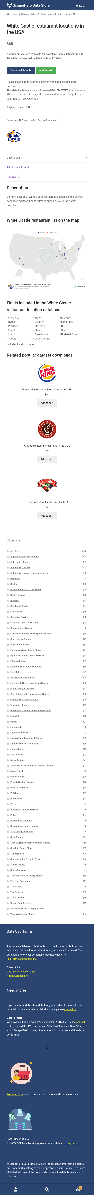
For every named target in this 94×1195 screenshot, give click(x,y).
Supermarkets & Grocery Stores (26, 875)
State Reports (17, 853)
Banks (13, 584)
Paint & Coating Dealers (22, 782)
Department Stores (20, 644)
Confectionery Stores (21, 628)
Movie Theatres (18, 771)
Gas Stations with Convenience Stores (29, 694)
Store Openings (18, 870)
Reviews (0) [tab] (13, 176)
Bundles (14, 600)
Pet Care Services (19, 787)
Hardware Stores (18, 705)
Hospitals (15, 716)
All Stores (24, 14)
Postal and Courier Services (24, 809)
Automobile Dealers (20, 567)
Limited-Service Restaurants (44, 120)
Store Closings (17, 864)
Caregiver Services (19, 617)
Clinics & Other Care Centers (24, 622)
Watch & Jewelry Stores (22, 914)
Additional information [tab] (19, 167)
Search (47, 1189)
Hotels (13, 721)
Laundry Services (19, 732)
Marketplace (16, 754)
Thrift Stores (16, 886)
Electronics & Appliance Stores (25, 650)
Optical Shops (17, 776)
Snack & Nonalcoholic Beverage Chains (30, 842)
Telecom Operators (20, 881)
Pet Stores (15, 793)
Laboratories (16, 727)
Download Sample (20, 70)
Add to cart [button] (47, 402)
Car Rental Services (20, 606)
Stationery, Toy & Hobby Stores (26, 859)
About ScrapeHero (17, 975)
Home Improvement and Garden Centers (30, 710)
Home (14, 14)
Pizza (13, 804)
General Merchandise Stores (24, 699)
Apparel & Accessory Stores (24, 556)
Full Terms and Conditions (22, 958)
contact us (70, 1009)
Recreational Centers (21, 820)
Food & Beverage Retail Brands (26, 666)
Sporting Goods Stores (21, 848)
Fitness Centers (18, 661)
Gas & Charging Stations (22, 688)
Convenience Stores (20, 639)
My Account (15, 1189)
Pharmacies (16, 798)
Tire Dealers (16, 892)
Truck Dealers (17, 897)
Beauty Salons (17, 595)
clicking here (69, 1143)
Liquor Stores (17, 749)
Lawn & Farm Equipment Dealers (26, 738)
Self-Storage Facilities (21, 831)
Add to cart (45, 70)
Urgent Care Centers (20, 903)
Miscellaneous (17, 760)
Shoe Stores (16, 837)
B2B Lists (15, 578)
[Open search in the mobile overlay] (47, 1047)
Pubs (13, 815)
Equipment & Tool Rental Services (27, 655)
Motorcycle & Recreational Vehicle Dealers (31, 765)
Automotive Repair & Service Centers (29, 573)
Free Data (15, 672)
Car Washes (16, 611)
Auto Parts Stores (19, 562)
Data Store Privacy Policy (21, 971)
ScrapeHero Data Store (31, 5)
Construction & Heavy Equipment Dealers (31, 633)
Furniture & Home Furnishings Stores (29, 683)
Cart (73, 1187)
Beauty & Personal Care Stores (25, 589)
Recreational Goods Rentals (24, 826)
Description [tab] (13, 157)
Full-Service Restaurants (22, 677)
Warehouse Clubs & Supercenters (27, 908)
